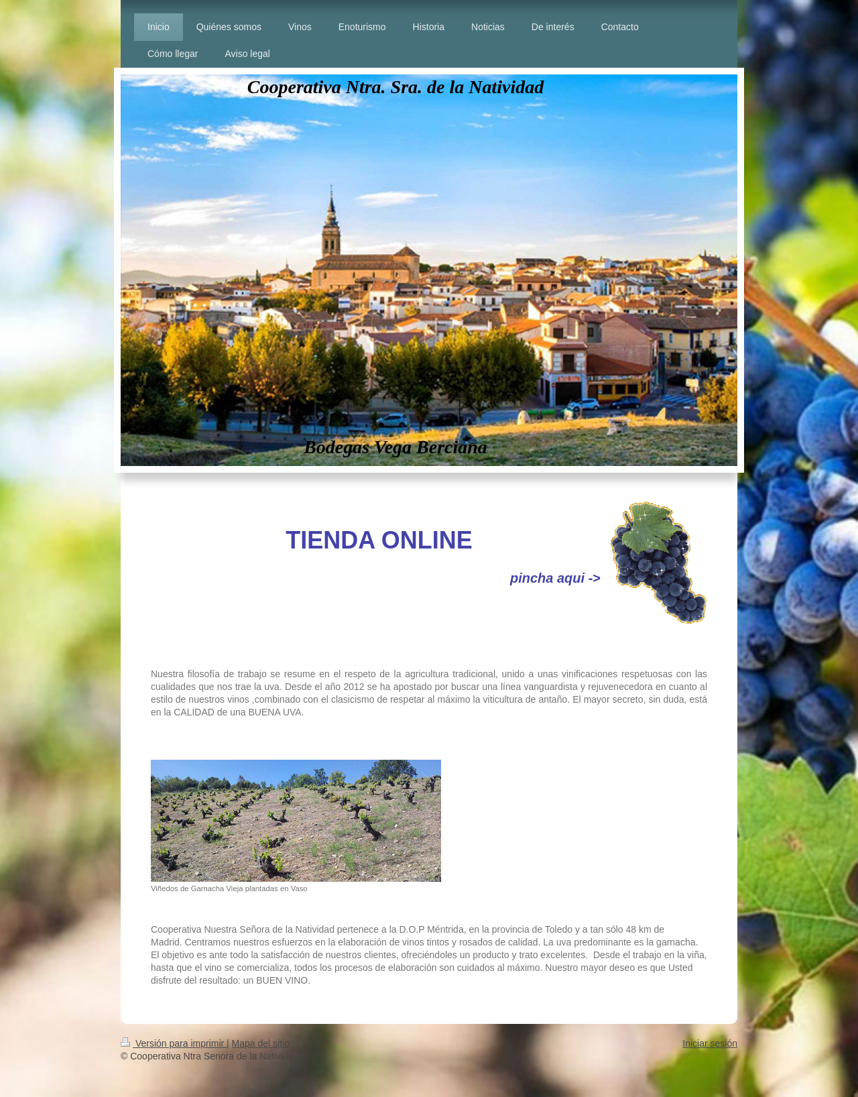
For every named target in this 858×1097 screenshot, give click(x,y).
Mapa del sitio (261, 1043)
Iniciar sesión (709, 1043)
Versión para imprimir (174, 1043)
